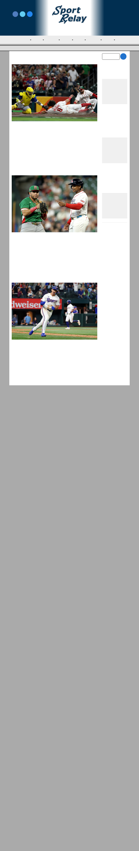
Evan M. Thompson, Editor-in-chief (38, 138)
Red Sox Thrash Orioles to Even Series (111, 619)
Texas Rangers (42, 375)
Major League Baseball (22, 48)
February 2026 (110, 701)
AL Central (51, 40)
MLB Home (18, 806)
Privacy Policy (48, 815)
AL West (67, 40)
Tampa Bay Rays (25, 375)
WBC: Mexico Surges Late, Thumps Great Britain (51, 248)
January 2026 (109, 707)
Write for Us (115, 14)
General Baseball (24, 142)
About (15, 813)
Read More (23, 169)
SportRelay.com (77, 844)
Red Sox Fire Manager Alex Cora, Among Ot (99, 769)
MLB (23, 40)
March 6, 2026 (64, 257)
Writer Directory (79, 811)
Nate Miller (27, 371)
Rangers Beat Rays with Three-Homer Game (54, 365)
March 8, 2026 (65, 138)
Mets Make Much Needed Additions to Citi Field (114, 500)
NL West (113, 40)
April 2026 (108, 687)
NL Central (97, 40)
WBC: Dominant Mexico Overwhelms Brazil (52, 132)
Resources (18, 827)
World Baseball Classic (46, 142)
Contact (16, 820)
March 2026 (108, 694)
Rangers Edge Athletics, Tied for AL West (36, 765)
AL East (35, 40)
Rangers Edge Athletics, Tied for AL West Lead (114, 592)
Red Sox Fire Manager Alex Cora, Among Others (113, 606)
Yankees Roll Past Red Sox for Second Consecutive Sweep (113, 647)
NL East (81, 40)
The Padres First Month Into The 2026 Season (114, 633)
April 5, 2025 (41, 371)
